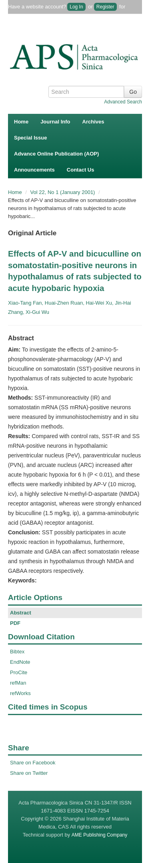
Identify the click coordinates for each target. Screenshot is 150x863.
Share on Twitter (29, 773)
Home (21, 122)
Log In (76, 7)
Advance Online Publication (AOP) (56, 154)
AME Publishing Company (99, 835)
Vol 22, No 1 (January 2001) (63, 192)
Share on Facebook (32, 763)
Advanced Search (123, 102)
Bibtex (17, 652)
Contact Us (80, 170)
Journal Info (55, 122)
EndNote (20, 662)
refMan (18, 683)
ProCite (18, 672)
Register (105, 7)
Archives (93, 122)
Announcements (34, 170)
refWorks (20, 693)
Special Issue (30, 138)
